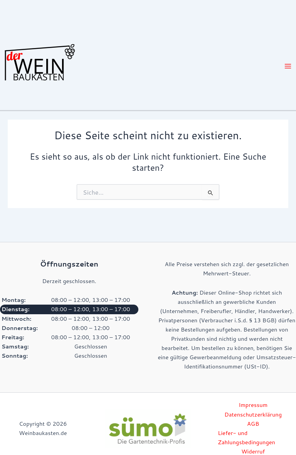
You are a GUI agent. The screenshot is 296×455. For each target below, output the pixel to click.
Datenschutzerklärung (253, 414)
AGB (253, 424)
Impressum (253, 405)
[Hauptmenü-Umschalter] (288, 66)
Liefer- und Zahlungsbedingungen (246, 437)
